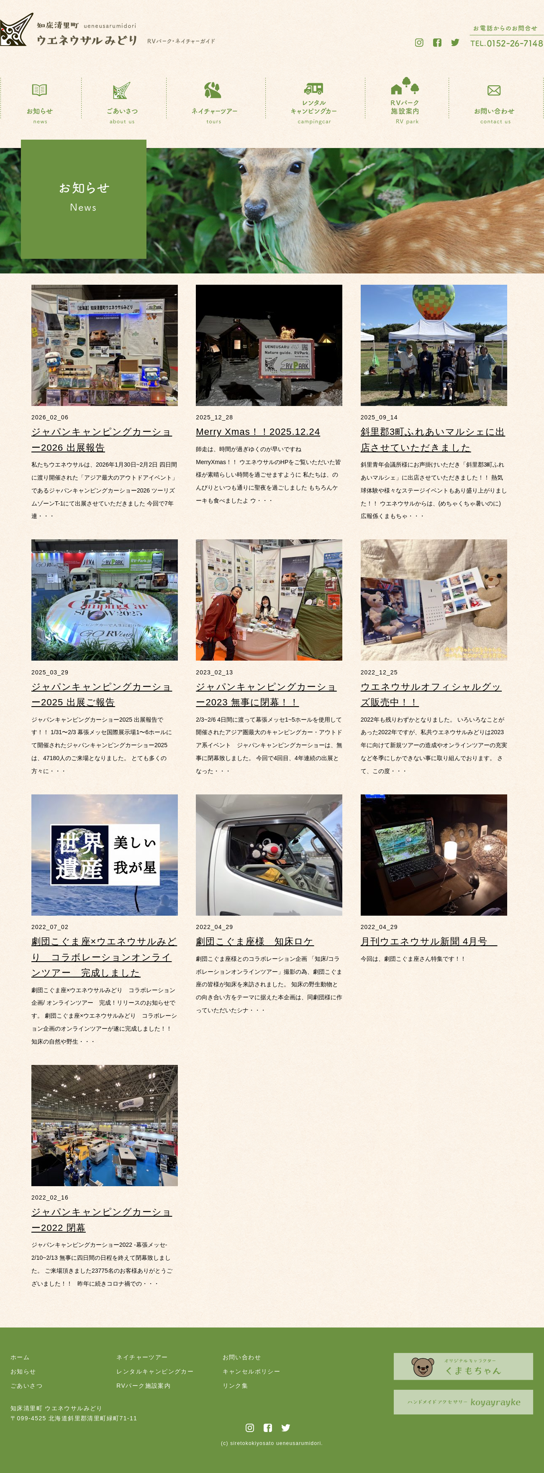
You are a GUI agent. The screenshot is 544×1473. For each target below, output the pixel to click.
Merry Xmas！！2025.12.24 (258, 431)
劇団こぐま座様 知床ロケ (255, 941)
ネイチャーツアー (142, 1357)
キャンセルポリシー (252, 1371)
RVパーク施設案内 (143, 1385)
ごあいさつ (26, 1385)
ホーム (20, 1357)
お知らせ (23, 1371)
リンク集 (236, 1385)
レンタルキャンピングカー (155, 1371)
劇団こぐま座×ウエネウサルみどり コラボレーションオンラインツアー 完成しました (104, 957)
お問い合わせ (242, 1357)
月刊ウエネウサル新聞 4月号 (429, 941)
